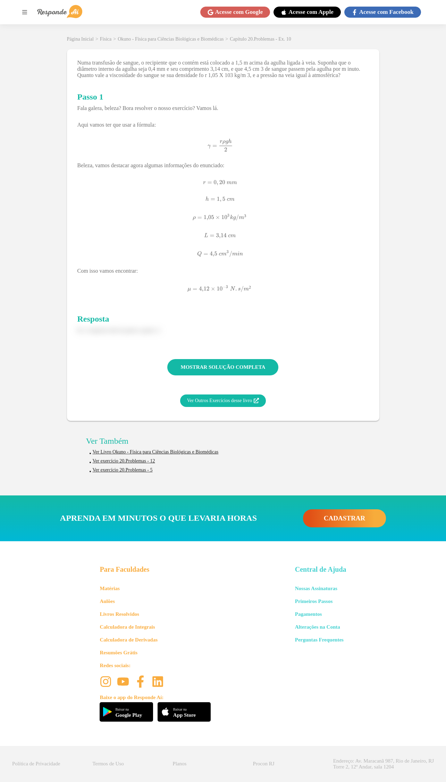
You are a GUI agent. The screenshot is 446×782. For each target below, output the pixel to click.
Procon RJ (264, 763)
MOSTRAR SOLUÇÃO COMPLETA (223, 367)
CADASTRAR (344, 518)
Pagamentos (308, 614)
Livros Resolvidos (119, 614)
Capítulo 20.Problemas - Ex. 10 (260, 39)
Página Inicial (80, 39)
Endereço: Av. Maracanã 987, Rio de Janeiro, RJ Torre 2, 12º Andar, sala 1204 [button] (383, 764)
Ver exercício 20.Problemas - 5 (123, 470)
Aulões (107, 601)
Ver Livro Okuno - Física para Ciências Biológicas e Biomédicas (156, 451)
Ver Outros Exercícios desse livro (223, 400)
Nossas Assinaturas (316, 588)
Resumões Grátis (118, 652)
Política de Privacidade (36, 763)
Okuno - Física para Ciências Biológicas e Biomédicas (171, 39)
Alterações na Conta (317, 627)
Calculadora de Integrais (127, 627)
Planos (179, 763)
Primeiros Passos (314, 601)
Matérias (109, 588)
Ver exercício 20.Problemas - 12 (124, 461)
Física (105, 39)
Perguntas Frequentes (319, 640)
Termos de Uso (108, 763)
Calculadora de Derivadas (129, 640)
